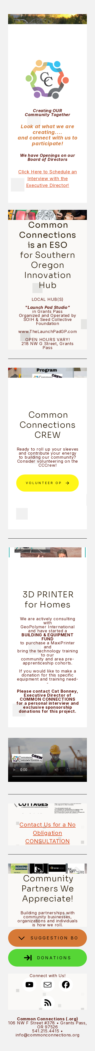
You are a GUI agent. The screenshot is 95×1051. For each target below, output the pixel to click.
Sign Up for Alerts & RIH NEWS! (47, 506)
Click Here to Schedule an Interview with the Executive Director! (47, 178)
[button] (47, 483)
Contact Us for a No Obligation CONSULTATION (47, 832)
